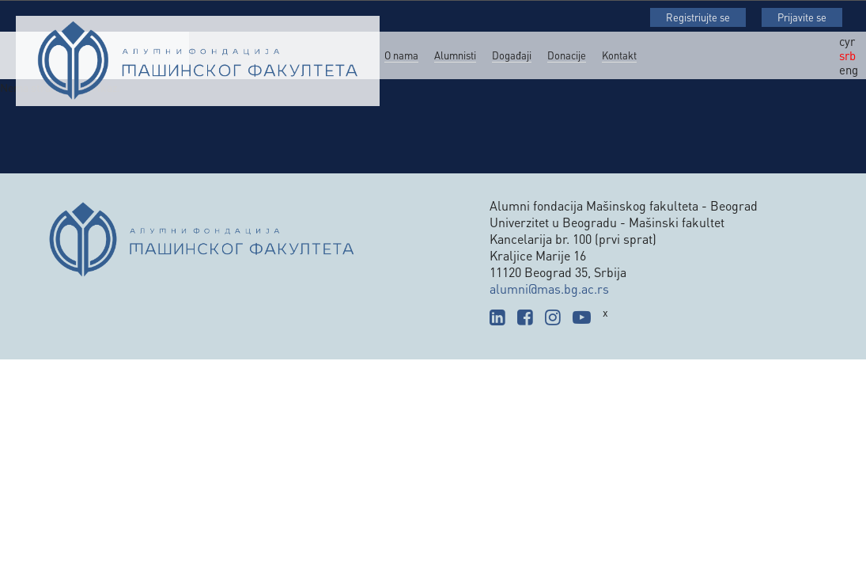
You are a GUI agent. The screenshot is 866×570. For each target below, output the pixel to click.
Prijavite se (801, 17)
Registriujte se (698, 17)
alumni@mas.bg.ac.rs (549, 288)
